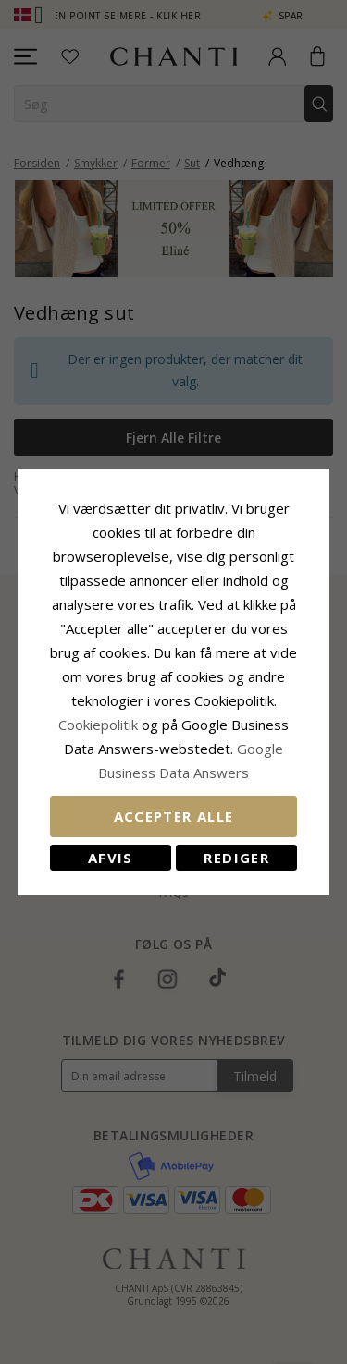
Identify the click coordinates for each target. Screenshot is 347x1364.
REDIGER (236, 857)
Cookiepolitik (98, 724)
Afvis (110, 857)
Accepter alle (174, 816)
